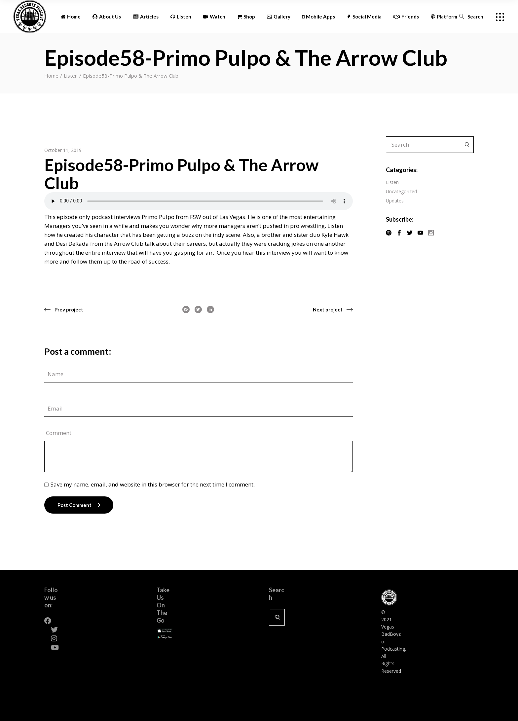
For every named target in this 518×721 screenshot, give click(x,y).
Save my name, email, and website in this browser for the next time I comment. (153, 484)
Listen (71, 75)
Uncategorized (401, 191)
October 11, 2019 (63, 150)
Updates (395, 201)
